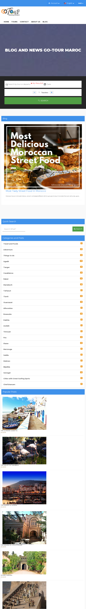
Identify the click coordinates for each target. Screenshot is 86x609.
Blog (66, 11)
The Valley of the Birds (38, 412)
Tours (35, 11)
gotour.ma (76, 604)
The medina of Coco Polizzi (39, 450)
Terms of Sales (51, 589)
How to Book (51, 583)
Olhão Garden (34, 471)
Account (54, 3)
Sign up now (43, 566)
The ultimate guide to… (37, 391)
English (69, 3)
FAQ (48, 586)
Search (43, 94)
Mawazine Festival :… (36, 526)
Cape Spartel (34, 505)
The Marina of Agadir (37, 430)
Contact (45, 11)
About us (56, 11)
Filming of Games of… (37, 487)
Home (27, 11)
